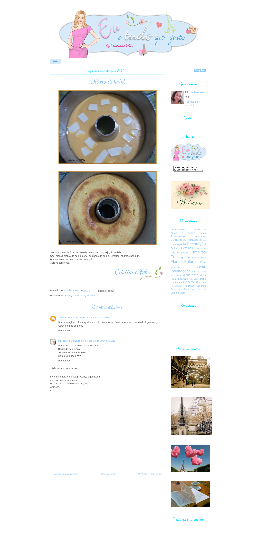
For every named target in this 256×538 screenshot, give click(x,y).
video (182, 294)
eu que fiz (183, 258)
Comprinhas (179, 240)
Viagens (175, 293)
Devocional (200, 249)
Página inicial (108, 474)
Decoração (196, 245)
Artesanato (178, 237)
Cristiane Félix (72, 290)
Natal (173, 279)
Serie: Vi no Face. (180, 290)
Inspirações (181, 272)
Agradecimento (179, 230)
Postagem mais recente (66, 474)
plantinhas (176, 283)
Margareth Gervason (70, 340)
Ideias (68, 295)
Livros (203, 273)
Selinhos (201, 286)
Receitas (91, 295)
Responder (64, 330)
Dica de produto (179, 253)
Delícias (175, 249)
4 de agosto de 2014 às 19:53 (103, 317)
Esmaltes (198, 253)
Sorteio (202, 290)
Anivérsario (199, 230)
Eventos (195, 258)
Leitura (196, 272)
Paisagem (194, 280)
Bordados (200, 237)
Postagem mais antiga (150, 474)
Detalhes (187, 249)
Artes (203, 234)
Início (55, 61)
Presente (189, 283)
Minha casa (78, 295)
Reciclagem (176, 287)
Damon (202, 241)
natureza (183, 279)
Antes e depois (183, 234)
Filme (203, 258)
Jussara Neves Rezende (72, 317)
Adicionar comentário (64, 368)
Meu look (176, 276)
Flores (176, 262)
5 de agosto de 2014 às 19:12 (99, 340)
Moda (203, 276)
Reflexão (189, 286)
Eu (173, 258)
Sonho (194, 290)
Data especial (178, 245)
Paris (203, 279)
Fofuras (191, 262)
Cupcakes (193, 240)
